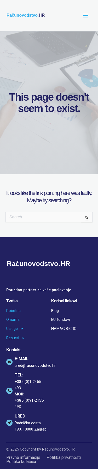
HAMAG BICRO (64, 328)
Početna (13, 310)
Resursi (16, 338)
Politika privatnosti (64, 457)
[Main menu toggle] (86, 16)
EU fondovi (60, 319)
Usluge (16, 329)
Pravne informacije (23, 457)
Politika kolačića (21, 462)
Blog (55, 310)
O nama (13, 319)
